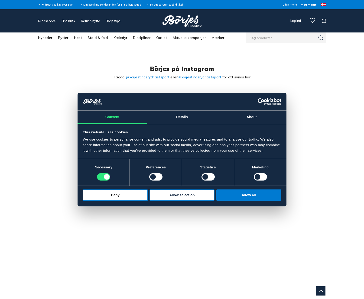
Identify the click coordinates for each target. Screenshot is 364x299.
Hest (78, 37)
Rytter (63, 37)
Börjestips (113, 21)
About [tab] (252, 117)
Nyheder (45, 37)
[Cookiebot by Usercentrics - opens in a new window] (261, 101)
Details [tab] (182, 117)
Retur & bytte (90, 21)
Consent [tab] (112, 117)
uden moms (290, 4)
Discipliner (142, 37)
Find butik (68, 21)
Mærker (217, 37)
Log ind (295, 21)
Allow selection (182, 195)
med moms (309, 4)
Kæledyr (120, 37)
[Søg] (320, 37)
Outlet (161, 37)
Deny (115, 195)
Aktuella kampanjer (189, 37)
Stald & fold (98, 37)
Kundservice (47, 21)
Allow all (249, 195)
